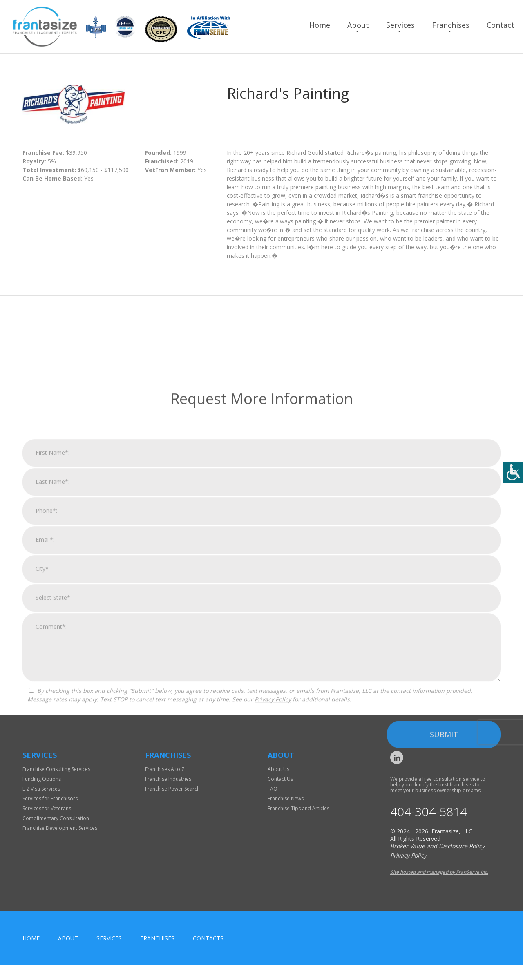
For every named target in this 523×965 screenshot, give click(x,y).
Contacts (208, 938)
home (31, 938)
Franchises (450, 25)
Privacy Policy (273, 874)
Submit (444, 909)
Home (319, 25)
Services (400, 25)
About (358, 25)
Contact (500, 25)
